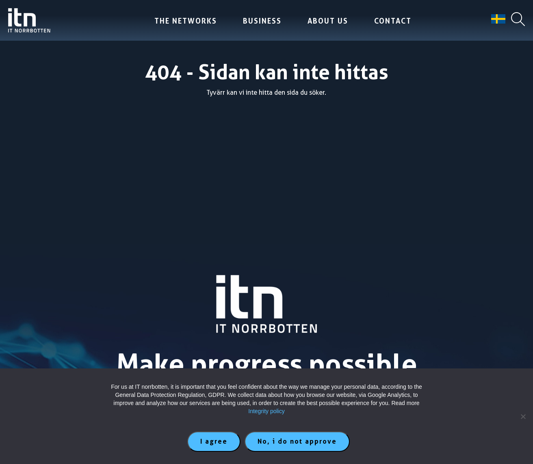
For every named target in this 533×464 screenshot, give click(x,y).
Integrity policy (266, 411)
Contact (393, 21)
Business (262, 21)
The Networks (185, 21)
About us (328, 21)
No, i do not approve (297, 441)
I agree (214, 441)
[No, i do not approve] (523, 416)
